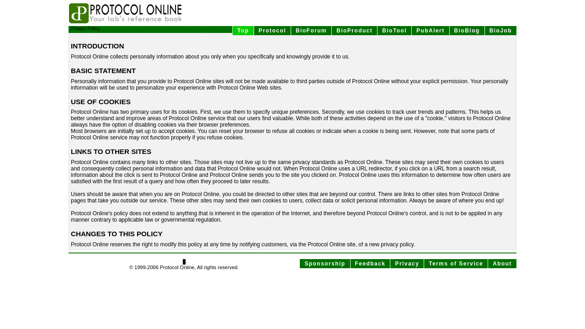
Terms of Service (456, 263)
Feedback (370, 263)
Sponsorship (324, 263)
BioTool (394, 30)
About (502, 263)
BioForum (311, 30)
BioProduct (354, 30)
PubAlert (430, 30)
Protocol (272, 30)
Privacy (407, 263)
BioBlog (467, 30)
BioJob (500, 30)
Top (243, 30)
